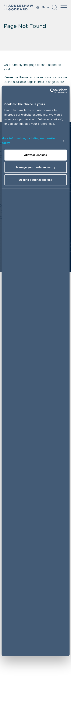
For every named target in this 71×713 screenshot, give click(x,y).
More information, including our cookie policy (28, 140)
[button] (54, 9)
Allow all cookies (35, 155)
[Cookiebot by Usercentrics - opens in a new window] (50, 90)
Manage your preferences (35, 167)
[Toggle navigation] (63, 7)
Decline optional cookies (35, 179)
